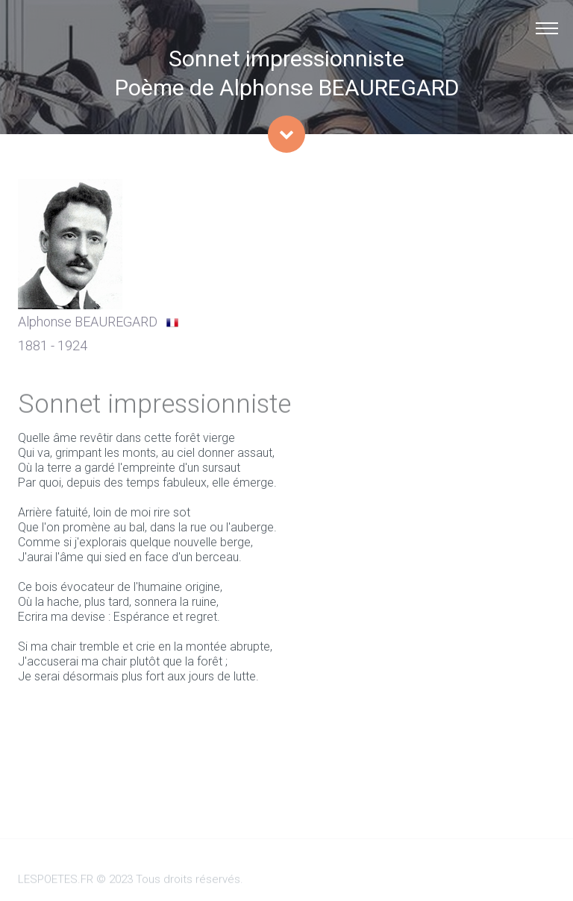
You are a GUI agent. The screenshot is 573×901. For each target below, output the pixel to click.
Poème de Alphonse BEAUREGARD (287, 88)
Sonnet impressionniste (286, 58)
